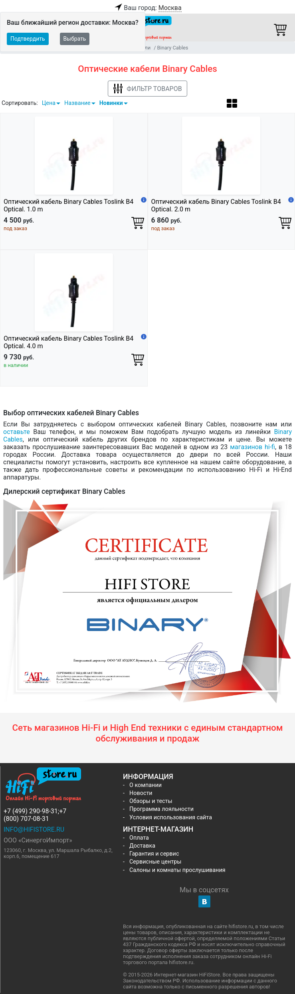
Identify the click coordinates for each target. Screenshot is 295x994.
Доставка (142, 845)
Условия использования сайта (170, 817)
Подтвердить (27, 39)
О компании (145, 785)
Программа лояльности (161, 809)
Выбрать (74, 39)
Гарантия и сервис (154, 853)
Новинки (111, 103)
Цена (48, 103)
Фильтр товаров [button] (147, 89)
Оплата (139, 837)
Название (77, 103)
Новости (140, 793)
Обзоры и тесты (150, 801)
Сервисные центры (155, 861)
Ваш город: (147, 8)
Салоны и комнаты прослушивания (177, 870)
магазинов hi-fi (252, 447)
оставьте (16, 432)
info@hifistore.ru (34, 829)
